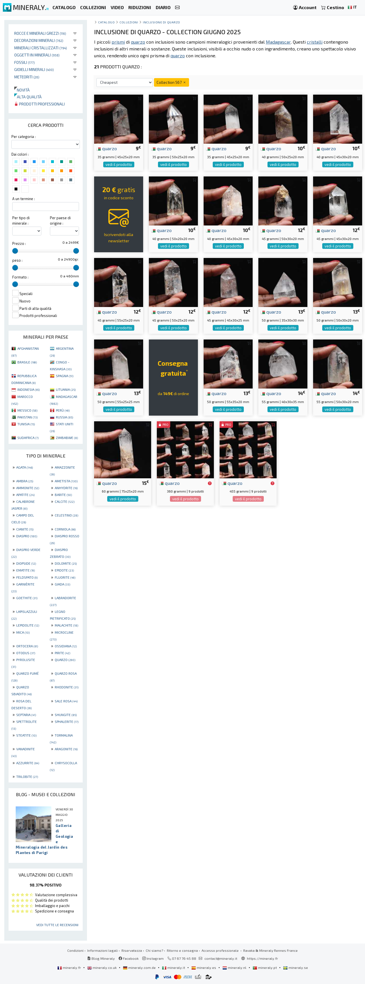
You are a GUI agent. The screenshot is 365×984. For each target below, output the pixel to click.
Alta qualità (28, 96)
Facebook (129, 958)
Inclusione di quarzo (161, 22)
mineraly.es (204, 967)
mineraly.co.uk (102, 967)
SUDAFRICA (27, 438)
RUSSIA (64, 417)
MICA (23, 632)
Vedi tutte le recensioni (57, 925)
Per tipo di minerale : (21, 220)
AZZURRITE (27, 763)
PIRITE (62, 653)
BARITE (63, 495)
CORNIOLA (65, 529)
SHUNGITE (66, 715)
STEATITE (26, 735)
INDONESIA (28, 389)
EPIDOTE (64, 570)
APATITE (25, 495)
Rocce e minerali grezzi (40, 33)
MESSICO (27, 410)
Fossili (24, 62)
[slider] (15, 251)
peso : (17, 260)
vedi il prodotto (119, 164)
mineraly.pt (265, 967)
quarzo (106, 148)
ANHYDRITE (66, 488)
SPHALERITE (66, 721)
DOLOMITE (66, 563)
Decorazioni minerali (38, 40)
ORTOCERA (27, 646)
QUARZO (65, 660)
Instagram (153, 958)
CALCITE (64, 501)
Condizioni (75, 950)
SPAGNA (64, 376)
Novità (22, 90)
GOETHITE (26, 598)
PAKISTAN (27, 417)
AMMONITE (27, 488)
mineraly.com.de (140, 967)
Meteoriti (26, 76)
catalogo (106, 22)
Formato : (20, 277)
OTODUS (25, 653)
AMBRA (24, 481)
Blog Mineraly (101, 958)
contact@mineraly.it (220, 958)
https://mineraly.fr (262, 958)
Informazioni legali (102, 950)
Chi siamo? (154, 950)
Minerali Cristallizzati (40, 47)
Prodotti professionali (39, 103)
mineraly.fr (69, 967)
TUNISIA (26, 424)
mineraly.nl (234, 967)
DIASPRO (26, 536)
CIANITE (24, 529)
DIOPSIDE (26, 563)
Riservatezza (131, 950)
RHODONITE (66, 687)
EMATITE (25, 570)
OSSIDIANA (66, 646)
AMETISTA (66, 481)
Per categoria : (23, 136)
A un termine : (23, 198)
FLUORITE (65, 577)
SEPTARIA (26, 715)
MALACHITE (66, 625)
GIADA (62, 584)
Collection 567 (171, 82)
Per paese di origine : (60, 220)
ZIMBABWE (67, 438)
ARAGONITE (66, 749)
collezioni (128, 22)
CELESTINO (66, 515)
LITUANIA (66, 389)
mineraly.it (174, 967)
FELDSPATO (27, 577)
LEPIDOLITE (27, 625)
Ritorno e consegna (182, 950)
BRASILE (27, 362)
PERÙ (63, 410)
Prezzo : (19, 243)
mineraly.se (295, 967)
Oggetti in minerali (37, 54)
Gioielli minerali (34, 69)
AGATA (24, 467)
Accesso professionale (221, 950)
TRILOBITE (27, 776)
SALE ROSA (66, 701)
